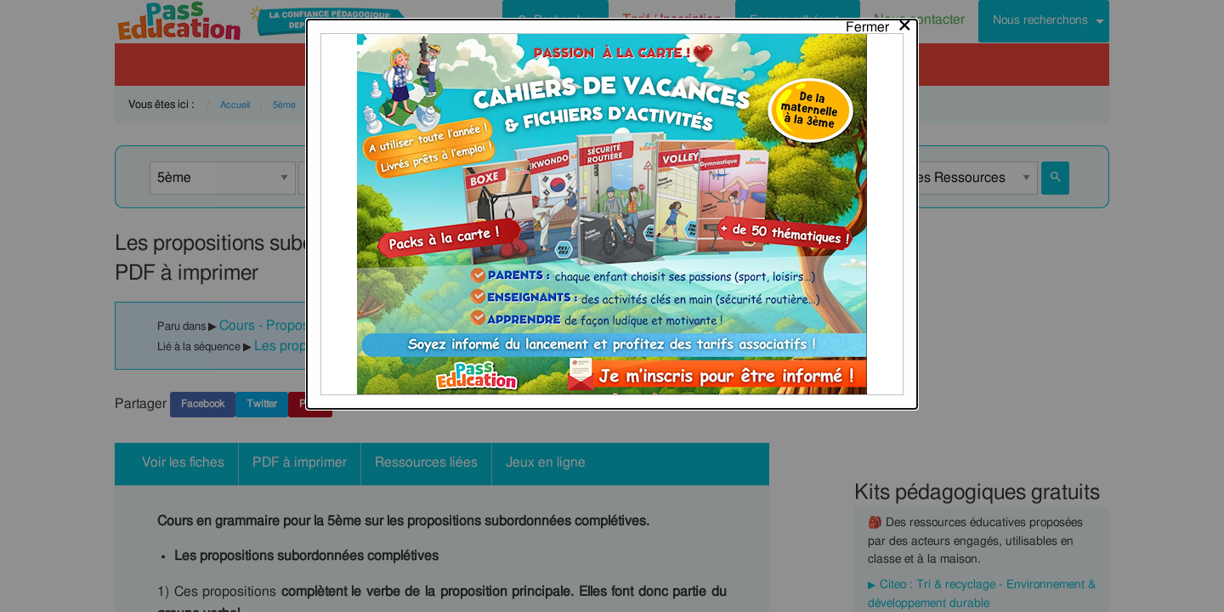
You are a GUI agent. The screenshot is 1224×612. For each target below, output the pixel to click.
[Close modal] (879, 23)
